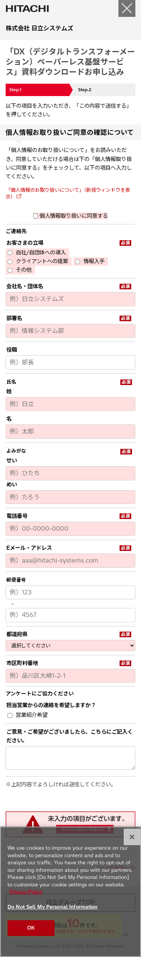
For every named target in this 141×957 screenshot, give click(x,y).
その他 (24, 269)
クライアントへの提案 (42, 261)
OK (31, 928)
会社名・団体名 (24, 286)
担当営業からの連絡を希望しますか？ (51, 705)
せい (11, 460)
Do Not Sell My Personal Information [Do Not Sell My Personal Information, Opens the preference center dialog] (53, 907)
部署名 (14, 318)
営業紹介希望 (31, 715)
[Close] (132, 837)
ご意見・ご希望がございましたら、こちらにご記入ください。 (69, 736)
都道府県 (16, 634)
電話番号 (16, 516)
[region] (70, 891)
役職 (11, 349)
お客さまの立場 (24, 242)
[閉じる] (126, 8)
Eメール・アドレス (29, 548)
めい (11, 484)
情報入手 (94, 261)
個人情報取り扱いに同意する (73, 215)
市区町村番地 (22, 663)
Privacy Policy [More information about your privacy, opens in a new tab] (25, 892)
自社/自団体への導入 (41, 252)
